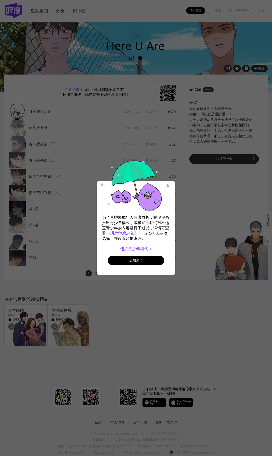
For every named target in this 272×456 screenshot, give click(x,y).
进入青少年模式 (136, 249)
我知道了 (136, 260)
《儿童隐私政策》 (123, 233)
